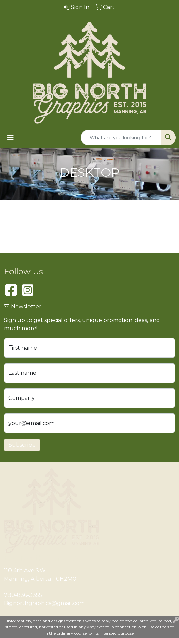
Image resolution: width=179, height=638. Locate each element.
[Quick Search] (121, 137)
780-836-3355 (23, 595)
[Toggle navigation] (10, 137)
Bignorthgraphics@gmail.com (44, 603)
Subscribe (22, 445)
